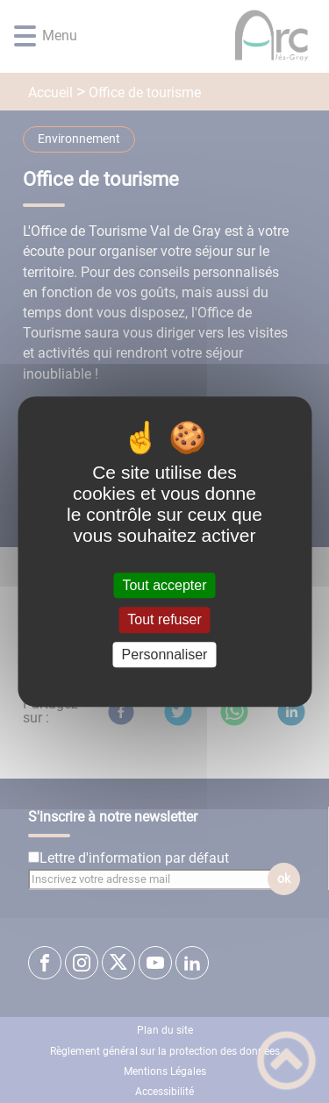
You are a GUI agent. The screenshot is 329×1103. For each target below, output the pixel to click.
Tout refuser (164, 620)
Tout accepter (164, 585)
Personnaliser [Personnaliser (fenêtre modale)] (165, 654)
